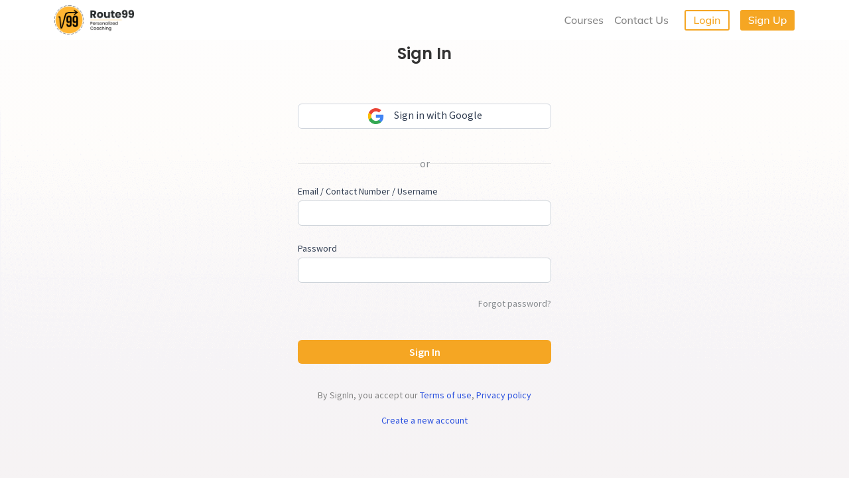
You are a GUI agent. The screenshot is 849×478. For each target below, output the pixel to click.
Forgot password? (514, 303)
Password (317, 248)
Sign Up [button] (767, 20)
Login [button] (707, 20)
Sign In (424, 351)
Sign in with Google (424, 116)
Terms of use (446, 395)
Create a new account (424, 420)
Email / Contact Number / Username (368, 191)
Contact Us (641, 20)
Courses (584, 20)
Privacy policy (503, 395)
